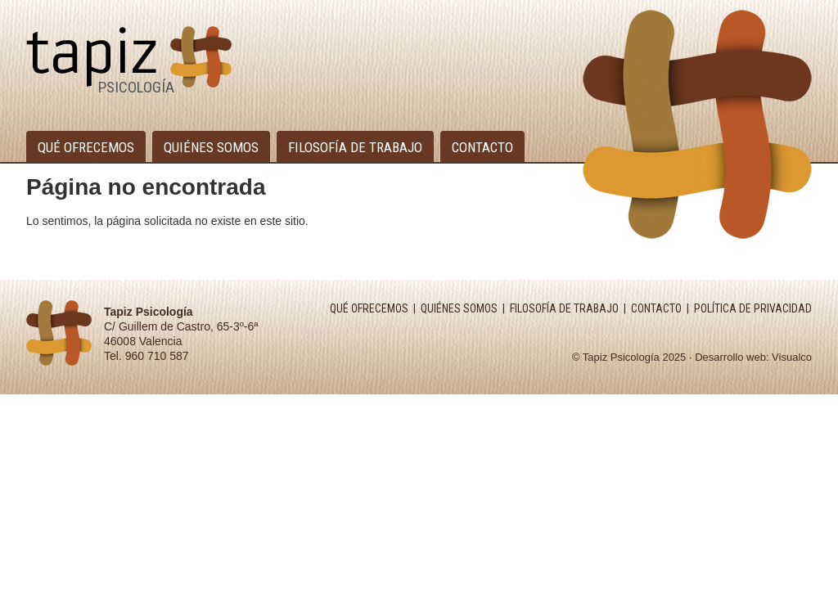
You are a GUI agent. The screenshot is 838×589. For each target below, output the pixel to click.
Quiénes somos (211, 147)
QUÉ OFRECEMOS (369, 308)
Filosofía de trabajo (355, 147)
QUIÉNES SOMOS (459, 308)
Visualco (792, 357)
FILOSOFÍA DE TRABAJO (564, 308)
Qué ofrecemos (86, 147)
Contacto (482, 147)
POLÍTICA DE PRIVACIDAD (753, 308)
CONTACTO (656, 308)
